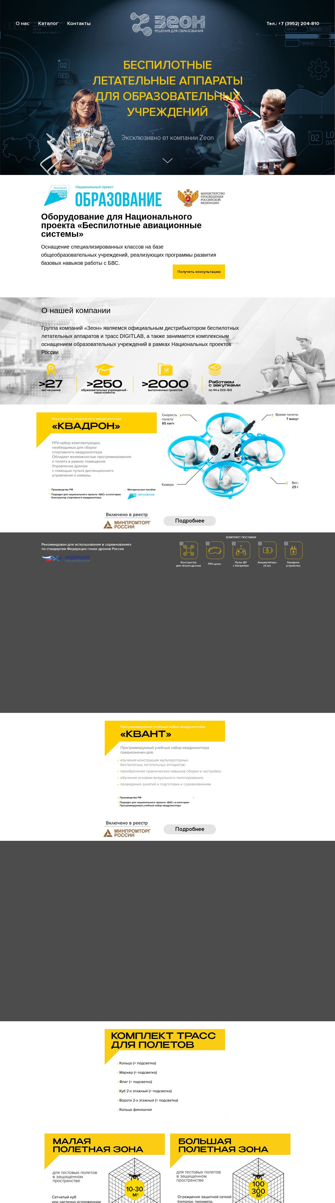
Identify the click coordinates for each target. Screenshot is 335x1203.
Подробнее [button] (189, 521)
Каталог (48, 23)
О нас (22, 23)
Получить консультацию (199, 271)
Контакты (79, 23)
